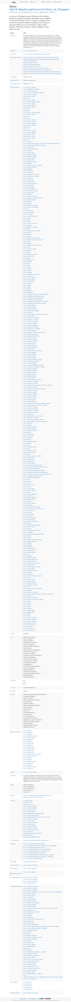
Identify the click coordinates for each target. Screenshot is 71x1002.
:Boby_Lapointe (28, 256)
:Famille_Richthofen (29, 906)
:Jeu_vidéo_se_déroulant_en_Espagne (34, 367)
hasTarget (14, 982)
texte (12, 687)
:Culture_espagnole (29, 872)
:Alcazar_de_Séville (29, 154)
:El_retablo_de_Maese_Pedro (31, 530)
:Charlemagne (28, 434)
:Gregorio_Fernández (30, 617)
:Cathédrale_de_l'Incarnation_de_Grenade (34, 303)
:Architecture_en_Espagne (31, 310)
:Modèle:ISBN (28, 743)
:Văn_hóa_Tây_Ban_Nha (31, 829)
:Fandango (27, 555)
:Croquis (27, 486)
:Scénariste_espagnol (30, 394)
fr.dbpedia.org (52, 12)
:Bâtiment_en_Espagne (30, 319)
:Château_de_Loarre (29, 446)
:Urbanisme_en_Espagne (31, 410)
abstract (12, 35)
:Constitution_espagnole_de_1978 (32, 476)
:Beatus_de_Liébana (29, 248)
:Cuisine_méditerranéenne (31, 336)
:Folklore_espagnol (29, 352)
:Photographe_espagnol (30, 381)
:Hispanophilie (28, 917)
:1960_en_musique (29, 121)
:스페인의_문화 (28, 820)
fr (11, 637)
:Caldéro (27, 267)
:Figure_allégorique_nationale (31, 566)
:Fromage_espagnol (29, 354)
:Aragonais (27, 201)
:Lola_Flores (28, 931)
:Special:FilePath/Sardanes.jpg (32, 858)
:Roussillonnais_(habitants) (31, 955)
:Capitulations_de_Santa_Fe (31, 274)
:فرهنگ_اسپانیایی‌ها (29, 809)
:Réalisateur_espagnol (30, 387)
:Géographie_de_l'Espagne (31, 911)
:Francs (26, 586)
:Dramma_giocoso (29, 519)
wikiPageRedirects (16, 877)
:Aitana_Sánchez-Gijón (30, 149)
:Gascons (27, 606)
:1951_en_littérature (29, 119)
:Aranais (27, 203)
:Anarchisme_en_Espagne (31, 176)
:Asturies (27, 219)
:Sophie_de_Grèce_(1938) (31, 961)
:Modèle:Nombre (29, 746)
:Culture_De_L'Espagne (30, 877)
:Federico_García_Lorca (30, 559)
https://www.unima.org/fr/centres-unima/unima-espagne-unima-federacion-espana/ (41, 71)
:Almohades (27, 169)
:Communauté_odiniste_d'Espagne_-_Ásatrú (35, 466)
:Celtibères (27, 425)
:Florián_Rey (28, 574)
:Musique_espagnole (30, 374)
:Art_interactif (28, 210)
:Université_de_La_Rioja (30, 966)
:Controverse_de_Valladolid (31, 477)
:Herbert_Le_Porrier (29, 630)
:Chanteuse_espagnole (30, 325)
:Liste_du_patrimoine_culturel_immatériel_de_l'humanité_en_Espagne (41, 926)
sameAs (12, 800)
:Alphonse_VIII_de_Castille (31, 174)
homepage (13, 861)
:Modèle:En (27, 741)
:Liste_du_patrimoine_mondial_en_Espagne (35, 928)
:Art (26, 208)
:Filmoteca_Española (29, 570)
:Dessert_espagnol (29, 87)
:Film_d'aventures (29, 568)
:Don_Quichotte (28, 514)
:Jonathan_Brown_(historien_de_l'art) (33, 919)
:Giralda (27, 614)
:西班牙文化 (28, 831)
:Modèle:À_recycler (29, 766)
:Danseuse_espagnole (30, 347)
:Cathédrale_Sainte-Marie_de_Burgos (33, 296)
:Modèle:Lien (28, 745)
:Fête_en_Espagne (29, 356)
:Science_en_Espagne (30, 390)
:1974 (26, 129)
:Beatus (26, 247)
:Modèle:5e (27, 734)
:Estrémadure (28, 546)
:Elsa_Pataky (28, 532)
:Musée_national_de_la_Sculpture (32, 937)
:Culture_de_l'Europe (29, 50)
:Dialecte (27, 501)
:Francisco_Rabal (29, 581)
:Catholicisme (28, 292)
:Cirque (26, 454)
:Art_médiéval (28, 897)
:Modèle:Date (28, 739)
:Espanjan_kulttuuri (29, 811)
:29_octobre (27, 141)
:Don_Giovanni (28, 510)
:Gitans (26, 615)
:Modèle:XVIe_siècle (29, 761)
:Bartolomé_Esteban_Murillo (31, 238)
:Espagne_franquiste (29, 541)
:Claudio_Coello (28, 461)
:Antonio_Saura (28, 192)
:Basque (27, 241)
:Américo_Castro (29, 895)
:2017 (26, 139)
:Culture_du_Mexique (30, 901)
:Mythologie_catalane (30, 90)
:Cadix (26, 263)
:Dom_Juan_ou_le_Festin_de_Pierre (33, 508)
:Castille (27, 287)
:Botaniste (27, 261)
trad (12, 694)
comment (13, 775)
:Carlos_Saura (28, 276)
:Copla (26, 479)
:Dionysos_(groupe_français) (31, 506)
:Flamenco (27, 572)
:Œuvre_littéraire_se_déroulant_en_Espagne (35, 421)
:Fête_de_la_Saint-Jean (30, 592)
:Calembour (27, 268)
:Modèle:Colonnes (29, 737)
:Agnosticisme (28, 147)
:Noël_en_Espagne (29, 944)
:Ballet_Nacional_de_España (31, 230)
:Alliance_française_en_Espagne (32, 165)
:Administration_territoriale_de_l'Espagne (34, 145)
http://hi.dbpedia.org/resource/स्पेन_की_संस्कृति (33, 813)
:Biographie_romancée (30, 254)
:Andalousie (27, 178)
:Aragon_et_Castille (29, 199)
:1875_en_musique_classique (31, 112)
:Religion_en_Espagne (30, 383)
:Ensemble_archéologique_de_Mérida (33, 534)
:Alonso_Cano (28, 172)
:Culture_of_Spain (28, 800)
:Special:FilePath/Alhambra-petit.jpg (34, 843)
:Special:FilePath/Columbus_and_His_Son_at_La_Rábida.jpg (39, 845)
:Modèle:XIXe (28, 763)
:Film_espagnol (28, 348)
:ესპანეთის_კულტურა (30, 818)
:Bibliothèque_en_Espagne (31, 89)
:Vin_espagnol (28, 414)
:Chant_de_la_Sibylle (30, 430)
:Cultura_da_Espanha (30, 822)
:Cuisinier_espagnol (29, 337)
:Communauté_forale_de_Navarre (32, 465)
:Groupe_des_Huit (29, 910)
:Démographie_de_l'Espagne (31, 525)
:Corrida (27, 483)
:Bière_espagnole (29, 316)
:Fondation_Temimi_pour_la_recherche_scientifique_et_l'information (40, 908)
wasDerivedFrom (14, 840)
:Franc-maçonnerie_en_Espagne (32, 575)
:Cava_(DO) (27, 423)
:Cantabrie (27, 272)
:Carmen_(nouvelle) (29, 278)
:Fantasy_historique (29, 557)
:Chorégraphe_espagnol (30, 327)
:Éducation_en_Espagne (30, 417)
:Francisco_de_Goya (29, 583)
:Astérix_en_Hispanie (30, 223)
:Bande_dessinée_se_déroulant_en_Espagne (35, 314)
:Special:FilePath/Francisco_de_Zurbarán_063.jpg (37, 849)
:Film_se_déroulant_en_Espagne (32, 350)
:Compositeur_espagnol (30, 334)
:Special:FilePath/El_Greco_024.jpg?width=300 (36, 54)
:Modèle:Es (27, 765)
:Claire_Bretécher (29, 457)
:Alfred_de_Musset (29, 158)
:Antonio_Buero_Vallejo (30, 190)
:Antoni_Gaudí (28, 185)
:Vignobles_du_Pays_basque (31, 968)
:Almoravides (28, 170)
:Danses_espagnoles (29, 497)
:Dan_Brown (28, 495)
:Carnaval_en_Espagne (30, 321)
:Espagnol (27, 543)
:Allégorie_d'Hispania (29, 167)
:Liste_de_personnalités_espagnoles (33, 92)
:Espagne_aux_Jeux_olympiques (32, 539)
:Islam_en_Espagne (29, 363)
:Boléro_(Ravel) (28, 259)
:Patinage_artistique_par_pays (32, 379)
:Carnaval (27, 283)
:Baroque (27, 236)
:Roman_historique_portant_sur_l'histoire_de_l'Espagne (37, 385)
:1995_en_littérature (29, 132)
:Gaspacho (27, 608)
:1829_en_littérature (29, 105)
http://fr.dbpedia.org (35, 12)
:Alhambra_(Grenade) (30, 161)
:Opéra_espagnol (29, 377)
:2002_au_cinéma (29, 134)
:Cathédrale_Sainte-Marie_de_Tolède (33, 297)
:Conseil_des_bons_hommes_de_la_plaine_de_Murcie (37, 474)
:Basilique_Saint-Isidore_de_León (32, 239)
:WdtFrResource (28, 989)
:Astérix (26, 221)
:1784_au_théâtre (29, 99)
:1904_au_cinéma (29, 114)
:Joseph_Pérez (28, 921)
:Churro (26, 445)
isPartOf (12, 50)
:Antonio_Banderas (29, 189)
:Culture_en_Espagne (30, 339)
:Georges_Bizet (28, 610)
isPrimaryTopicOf (14, 865)
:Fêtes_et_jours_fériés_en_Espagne (33, 599)
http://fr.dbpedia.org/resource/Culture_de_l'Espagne (39, 9)
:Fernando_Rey (28, 565)
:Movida (27, 933)
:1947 (26, 118)
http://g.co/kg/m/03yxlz (28, 835)
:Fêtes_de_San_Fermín (30, 597)
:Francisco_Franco (29, 579)
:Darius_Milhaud (28, 499)
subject (12, 772)
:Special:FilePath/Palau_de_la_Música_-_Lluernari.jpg (38, 856)
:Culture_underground (30, 494)
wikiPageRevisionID (15, 83)
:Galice (26, 601)
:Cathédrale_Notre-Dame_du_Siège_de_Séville (35, 294)
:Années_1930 (28, 179)
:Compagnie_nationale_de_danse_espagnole (35, 472)
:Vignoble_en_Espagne (30, 412)
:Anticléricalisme (28, 181)
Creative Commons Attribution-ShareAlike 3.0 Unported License (47, 1000)
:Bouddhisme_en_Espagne (31, 317)
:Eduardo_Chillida (29, 526)
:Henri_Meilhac (28, 628)
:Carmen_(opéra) (29, 279)
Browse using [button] (24, 1)
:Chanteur (27, 432)
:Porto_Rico (27, 950)
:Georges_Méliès (29, 612)
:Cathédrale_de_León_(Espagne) (32, 299)
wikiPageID (13, 77)
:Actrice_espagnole (29, 307)
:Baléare (27, 232)
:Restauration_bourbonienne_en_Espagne (34, 951)
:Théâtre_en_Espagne (30, 406)
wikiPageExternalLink (15, 57)
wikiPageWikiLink (14, 87)
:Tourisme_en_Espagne (30, 408)
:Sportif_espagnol (29, 399)
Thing (19, 12)
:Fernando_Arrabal (29, 561)
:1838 (26, 109)
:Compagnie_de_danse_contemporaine (34, 332)
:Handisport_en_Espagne (31, 361)
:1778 (26, 98)
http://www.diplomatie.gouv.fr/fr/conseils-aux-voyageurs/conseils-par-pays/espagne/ (42, 73)
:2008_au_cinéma (29, 136)
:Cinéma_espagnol (29, 330)
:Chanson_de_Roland (30, 426)
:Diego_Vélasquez (29, 503)
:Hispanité (27, 915)
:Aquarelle (27, 194)
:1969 (26, 127)
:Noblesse (27, 941)
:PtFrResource (27, 982)
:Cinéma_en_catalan (29, 450)
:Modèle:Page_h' (29, 748)
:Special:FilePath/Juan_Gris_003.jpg (34, 852)
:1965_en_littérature (29, 123)
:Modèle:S (27, 757)
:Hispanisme (28, 913)
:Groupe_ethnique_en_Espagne (32, 359)
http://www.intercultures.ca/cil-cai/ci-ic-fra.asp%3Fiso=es (36, 68)
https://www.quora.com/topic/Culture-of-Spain (33, 797)
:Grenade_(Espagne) (29, 619)
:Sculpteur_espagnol (29, 392)
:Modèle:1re (27, 732)
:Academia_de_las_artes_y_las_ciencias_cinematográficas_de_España (41, 143)
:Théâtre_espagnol (29, 964)
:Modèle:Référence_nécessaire (32, 754)
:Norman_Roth (28, 942)
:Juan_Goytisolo (28, 922)
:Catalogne (27, 290)
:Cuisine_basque (29, 488)
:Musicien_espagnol (29, 372)
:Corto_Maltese (28, 485)
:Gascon (27, 604)
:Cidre (26, 448)
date (12, 633)
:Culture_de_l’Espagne (30, 881)
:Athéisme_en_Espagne (30, 227)
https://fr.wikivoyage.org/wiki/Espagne (31, 64)
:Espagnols (27, 545)
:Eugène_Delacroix (29, 548)
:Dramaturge (28, 515)
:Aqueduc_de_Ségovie (30, 196)
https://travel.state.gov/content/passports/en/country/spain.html (37, 69)
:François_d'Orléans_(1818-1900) (32, 588)
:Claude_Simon (28, 459)
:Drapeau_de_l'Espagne (30, 521)
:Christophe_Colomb (29, 441)
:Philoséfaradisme (29, 946)
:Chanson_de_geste (29, 428)
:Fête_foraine (28, 595)
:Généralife (27, 626)
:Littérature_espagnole (30, 930)
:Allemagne (27, 163)
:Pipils (26, 948)
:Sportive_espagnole (29, 401)
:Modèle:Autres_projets (30, 736)
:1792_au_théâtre (29, 103)
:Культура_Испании (29, 826)
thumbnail (13, 54)
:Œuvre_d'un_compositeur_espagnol (33, 419)
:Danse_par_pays (29, 343)
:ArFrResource (27, 984)
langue (13, 680)
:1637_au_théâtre (29, 96)
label (12, 784)
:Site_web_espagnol (29, 396)
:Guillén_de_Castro (29, 623)
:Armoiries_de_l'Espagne (30, 207)
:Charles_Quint (28, 436)
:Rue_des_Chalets (29, 957)
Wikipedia (25, 1000)
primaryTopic (14, 992)
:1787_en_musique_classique (31, 101)
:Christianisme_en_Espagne (31, 328)
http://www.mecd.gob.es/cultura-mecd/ (32, 66)
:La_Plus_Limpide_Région (31, 924)
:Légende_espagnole (30, 370)
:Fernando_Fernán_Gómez (31, 563)
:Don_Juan (27, 512)
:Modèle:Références (29, 756)
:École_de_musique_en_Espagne (32, 416)
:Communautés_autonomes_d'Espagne (34, 470)
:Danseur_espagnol (29, 345)
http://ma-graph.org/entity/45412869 (31, 837)
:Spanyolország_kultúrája (31, 815)
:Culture (27, 492)
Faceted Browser (46, 1)
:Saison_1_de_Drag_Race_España (33, 959)
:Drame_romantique (29, 517)
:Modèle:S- (27, 759)
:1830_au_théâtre (29, 107)
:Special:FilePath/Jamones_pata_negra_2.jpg (36, 851)
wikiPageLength (14, 80)
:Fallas (26, 554)
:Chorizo (27, 439)
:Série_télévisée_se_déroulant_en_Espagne (35, 405)
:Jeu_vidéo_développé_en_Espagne (33, 365)
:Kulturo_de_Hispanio (30, 806)
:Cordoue (27, 481)
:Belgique (27, 250)
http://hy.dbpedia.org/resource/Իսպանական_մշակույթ (36, 817)
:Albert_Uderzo (28, 152)
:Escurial (27, 535)
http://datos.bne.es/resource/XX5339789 (32, 833)
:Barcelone (27, 234)
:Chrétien (27, 443)
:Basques (27, 243)
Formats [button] (34, 1)
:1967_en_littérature (29, 125)
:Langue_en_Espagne (30, 368)
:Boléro (26, 258)
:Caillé (26, 265)
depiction (13, 843)
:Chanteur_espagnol (29, 323)
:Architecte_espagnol (30, 308)
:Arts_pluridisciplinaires (30, 216)
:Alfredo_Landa (28, 159)
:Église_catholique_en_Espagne (32, 973)
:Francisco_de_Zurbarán (30, 585)
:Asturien (27, 218)
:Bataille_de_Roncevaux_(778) (32, 245)
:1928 (26, 116)
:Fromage (27, 590)
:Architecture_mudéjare (30, 205)
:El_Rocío (27, 528)
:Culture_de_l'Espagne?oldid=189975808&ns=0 (36, 840)
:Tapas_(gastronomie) (30, 962)
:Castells (27, 285)
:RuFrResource (27, 987)
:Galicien (27, 603)
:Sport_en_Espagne (29, 397)
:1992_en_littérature (29, 130)
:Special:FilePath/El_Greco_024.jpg (34, 847)
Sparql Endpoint (57, 1)
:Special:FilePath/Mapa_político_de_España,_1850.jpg (38, 854)
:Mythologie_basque (29, 376)
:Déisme (27, 523)
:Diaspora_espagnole (30, 94)
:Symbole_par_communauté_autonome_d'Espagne (36, 403)
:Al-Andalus (27, 150)
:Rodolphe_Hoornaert (30, 953)
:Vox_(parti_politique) (30, 970)
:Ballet (26, 228)
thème (12, 691)
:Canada (27, 270)
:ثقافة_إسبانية (28, 804)
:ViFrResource (27, 985)
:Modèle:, (27, 730)
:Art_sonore (27, 214)
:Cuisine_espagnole (29, 490)
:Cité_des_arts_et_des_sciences (32, 456)
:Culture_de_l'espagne (30, 879)
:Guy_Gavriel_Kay (29, 624)
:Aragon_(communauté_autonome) (33, 198)
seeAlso (12, 795)
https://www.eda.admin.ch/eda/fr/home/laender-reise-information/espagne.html (41, 57)
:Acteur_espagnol (29, 305)
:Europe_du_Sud (29, 550)
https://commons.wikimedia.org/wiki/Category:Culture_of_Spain (37, 795)
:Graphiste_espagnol (30, 357)
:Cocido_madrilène (29, 463)
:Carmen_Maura (28, 281)
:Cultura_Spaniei (29, 824)
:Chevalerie (27, 437)
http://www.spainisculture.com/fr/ (30, 62)
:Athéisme (27, 225)
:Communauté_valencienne (31, 468)
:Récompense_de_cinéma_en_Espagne (34, 388)
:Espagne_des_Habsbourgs (31, 902)
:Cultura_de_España (30, 808)
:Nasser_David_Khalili (30, 939)
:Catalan (27, 288)
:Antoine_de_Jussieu (29, 183)
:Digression (27, 505)
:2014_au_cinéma (29, 138)
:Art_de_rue (28, 312)
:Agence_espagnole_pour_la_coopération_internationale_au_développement (42, 891)
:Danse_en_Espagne (30, 341)
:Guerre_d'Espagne (29, 621)
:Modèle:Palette (28, 750)
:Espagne (27, 537)
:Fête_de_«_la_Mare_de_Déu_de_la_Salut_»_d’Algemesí (38, 594)
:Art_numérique (28, 212)
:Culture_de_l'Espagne (30, 865)
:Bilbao (26, 252)
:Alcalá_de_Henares (29, 893)
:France (26, 577)
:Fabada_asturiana (29, 552)
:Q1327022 (27, 802)
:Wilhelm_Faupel (29, 971)
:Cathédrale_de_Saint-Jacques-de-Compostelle (35, 301)
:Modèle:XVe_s (28, 768)
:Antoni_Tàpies (28, 187)
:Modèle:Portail (28, 752)
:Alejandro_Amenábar (30, 156)
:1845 (26, 110)
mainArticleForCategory (16, 873)
